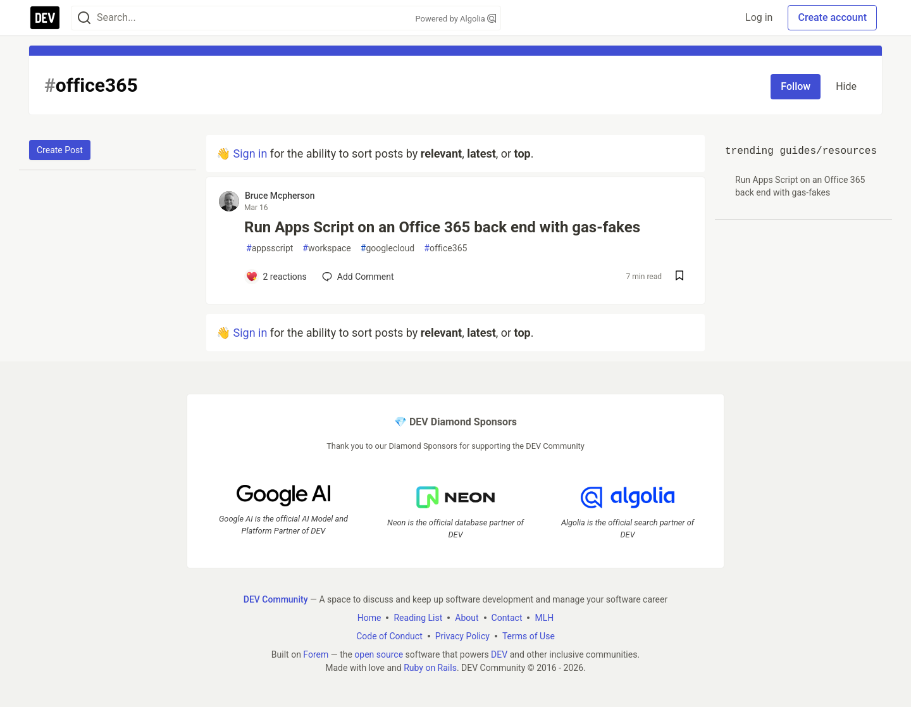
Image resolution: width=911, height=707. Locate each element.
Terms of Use (528, 635)
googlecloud (387, 248)
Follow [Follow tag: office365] (795, 86)
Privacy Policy (462, 635)
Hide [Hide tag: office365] (846, 86)
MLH (544, 617)
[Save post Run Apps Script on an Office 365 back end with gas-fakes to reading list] (679, 277)
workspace (326, 248)
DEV (499, 654)
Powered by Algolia (455, 18)
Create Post (60, 150)
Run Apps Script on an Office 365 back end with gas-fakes (442, 227)
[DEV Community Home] (45, 17)
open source (378, 654)
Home (369, 617)
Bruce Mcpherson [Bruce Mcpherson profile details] (279, 196)
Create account (832, 17)
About (466, 617)
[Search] (84, 18)
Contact (507, 617)
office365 (445, 248)
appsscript (269, 248)
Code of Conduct (389, 635)
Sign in (250, 153)
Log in (758, 17)
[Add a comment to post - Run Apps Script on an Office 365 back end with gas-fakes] (276, 276)
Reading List (418, 617)
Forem (315, 654)
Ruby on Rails (430, 667)
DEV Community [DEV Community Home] (276, 599)
